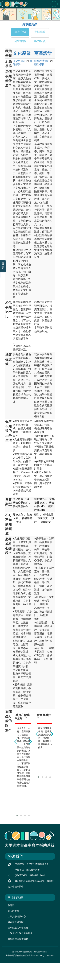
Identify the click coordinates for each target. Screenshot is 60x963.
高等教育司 (13, 911)
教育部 (11, 905)
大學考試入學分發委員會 (20, 933)
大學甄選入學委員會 (18, 928)
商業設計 (43, 53)
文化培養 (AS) (21, 499)
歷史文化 (18, 514)
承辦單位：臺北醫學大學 (27, 870)
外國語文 (46, 522)
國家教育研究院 (16, 922)
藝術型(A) (39, 499)
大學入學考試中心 (17, 916)
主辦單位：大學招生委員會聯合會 (32, 864)
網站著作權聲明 (41, 952)
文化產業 (22, 53)
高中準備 (20, 41)
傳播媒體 (27, 518)
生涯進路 (40, 32)
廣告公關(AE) (20, 502)
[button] (17, 815)
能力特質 (40, 41)
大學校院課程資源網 (18, 939)
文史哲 (19, 60)
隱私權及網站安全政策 (22, 952)
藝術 (39, 64)
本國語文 (42, 518)
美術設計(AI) (20, 506)
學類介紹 (20, 32)
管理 (18, 522)
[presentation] (15, 742)
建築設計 (42, 60)
